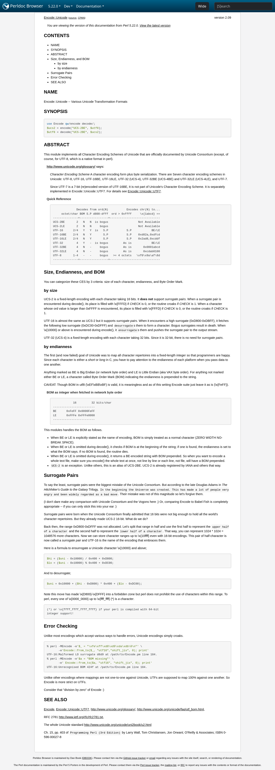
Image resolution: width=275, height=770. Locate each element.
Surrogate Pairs (61, 73)
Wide (202, 6)
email (152, 758)
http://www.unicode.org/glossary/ (71, 166)
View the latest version (155, 25)
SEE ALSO (58, 82)
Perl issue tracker (149, 765)
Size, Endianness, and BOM (70, 59)
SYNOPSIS (59, 49)
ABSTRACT (59, 54)
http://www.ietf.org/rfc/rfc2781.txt (81, 717)
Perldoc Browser (23, 6)
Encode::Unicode (55, 17)
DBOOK (87, 758)
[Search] (243, 6)
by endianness (68, 68)
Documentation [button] (88, 6)
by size (62, 63)
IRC (182, 765)
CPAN (81, 18)
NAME (55, 45)
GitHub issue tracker (134, 758)
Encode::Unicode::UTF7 (144, 191)
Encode (49, 709)
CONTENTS (56, 35)
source (73, 18)
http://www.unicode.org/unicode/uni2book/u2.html (117, 724)
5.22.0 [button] (53, 6)
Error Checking (61, 77)
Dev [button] (67, 6)
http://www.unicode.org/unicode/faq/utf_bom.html (170, 709)
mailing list (170, 765)
